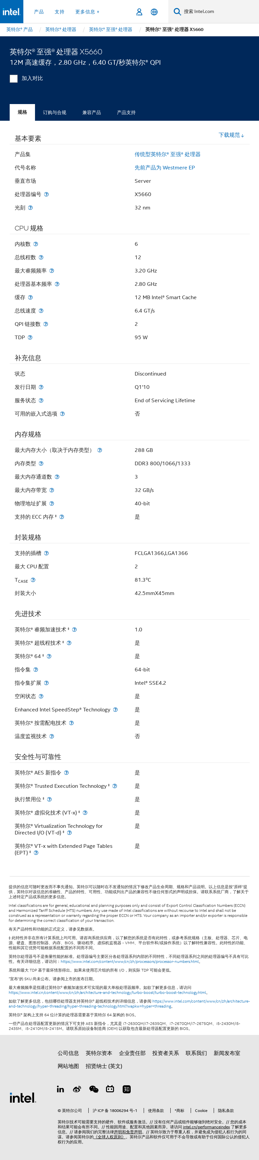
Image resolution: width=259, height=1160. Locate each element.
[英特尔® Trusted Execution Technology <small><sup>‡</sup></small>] (114, 786)
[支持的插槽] (46, 553)
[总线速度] (41, 311)
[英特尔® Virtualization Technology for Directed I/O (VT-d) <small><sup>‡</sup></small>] (69, 832)
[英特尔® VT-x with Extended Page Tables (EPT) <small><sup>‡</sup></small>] (36, 852)
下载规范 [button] (232, 135)
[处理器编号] (46, 194)
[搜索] (177, 11)
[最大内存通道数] (57, 477)
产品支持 (126, 112)
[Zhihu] (126, 1090)
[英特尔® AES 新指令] (66, 772)
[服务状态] (41, 400)
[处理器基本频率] (57, 284)
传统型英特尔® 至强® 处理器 (168, 154)
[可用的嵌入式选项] (62, 414)
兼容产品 (91, 112)
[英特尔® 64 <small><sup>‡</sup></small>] (49, 656)
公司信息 (68, 1053)
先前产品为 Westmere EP (165, 167)
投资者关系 (165, 1053)
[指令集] (35, 669)
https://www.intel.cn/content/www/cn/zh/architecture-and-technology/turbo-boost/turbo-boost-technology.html (107, 992)
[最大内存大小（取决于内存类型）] (99, 450)
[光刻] (30, 207)
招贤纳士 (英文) (104, 1066)
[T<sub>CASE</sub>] (33, 580)
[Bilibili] (110, 1090)
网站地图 (68, 1066)
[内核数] (35, 244)
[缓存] (30, 297)
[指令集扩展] (46, 683)
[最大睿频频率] (51, 270)
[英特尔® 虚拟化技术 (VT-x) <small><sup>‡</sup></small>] (85, 812)
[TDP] (30, 337)
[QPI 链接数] (45, 324)
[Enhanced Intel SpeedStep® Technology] (115, 709)
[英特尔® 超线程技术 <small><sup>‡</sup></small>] (69, 643)
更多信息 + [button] (87, 12)
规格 (22, 112)
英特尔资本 (99, 1053)
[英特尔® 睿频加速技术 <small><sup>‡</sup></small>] (74, 629)
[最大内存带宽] (51, 490)
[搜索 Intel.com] (220, 11)
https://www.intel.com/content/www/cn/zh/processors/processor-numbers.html (130, 961)
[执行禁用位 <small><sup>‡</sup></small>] (49, 799)
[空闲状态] (41, 696)
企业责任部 (132, 1053)
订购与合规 (54, 112)
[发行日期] (41, 387)
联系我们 (196, 1053)
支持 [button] (60, 12)
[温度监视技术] (51, 736)
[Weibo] (77, 1090)
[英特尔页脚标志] (23, 1097)
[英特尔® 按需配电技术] (71, 723)
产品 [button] (39, 12)
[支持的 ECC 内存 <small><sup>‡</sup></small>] (61, 517)
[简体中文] (154, 11)
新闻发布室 (227, 1053)
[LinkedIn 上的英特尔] (60, 1090)
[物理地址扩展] (51, 503)
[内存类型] (41, 463)
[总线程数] (41, 257)
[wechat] (93, 1090)
